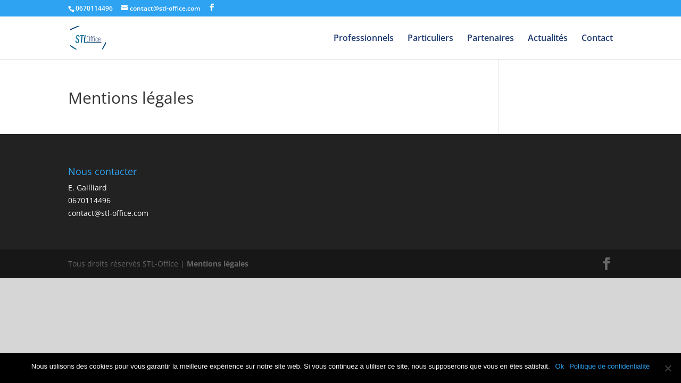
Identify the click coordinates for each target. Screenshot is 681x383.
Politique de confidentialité (609, 366)
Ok (559, 366)
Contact (597, 39)
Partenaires (490, 39)
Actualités (548, 39)
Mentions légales (217, 264)
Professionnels (364, 39)
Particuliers (430, 39)
